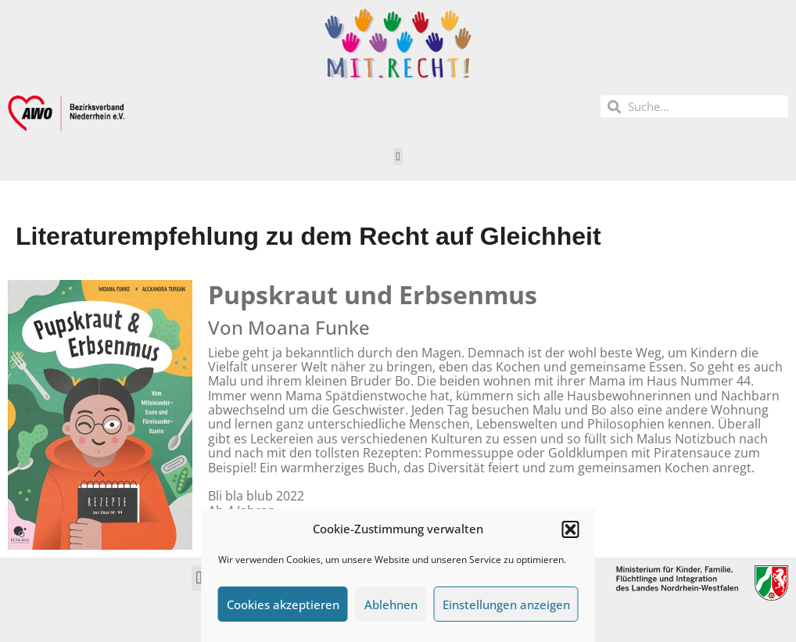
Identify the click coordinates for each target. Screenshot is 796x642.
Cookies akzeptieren (283, 604)
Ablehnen (391, 604)
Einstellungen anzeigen (506, 604)
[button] (571, 529)
